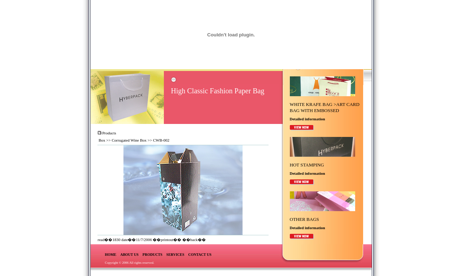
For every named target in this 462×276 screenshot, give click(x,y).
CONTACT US (200, 255)
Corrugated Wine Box (129, 140)
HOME (111, 255)
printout (167, 239)
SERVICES (175, 255)
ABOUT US (129, 255)
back (194, 239)
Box (102, 140)
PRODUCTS (152, 255)
